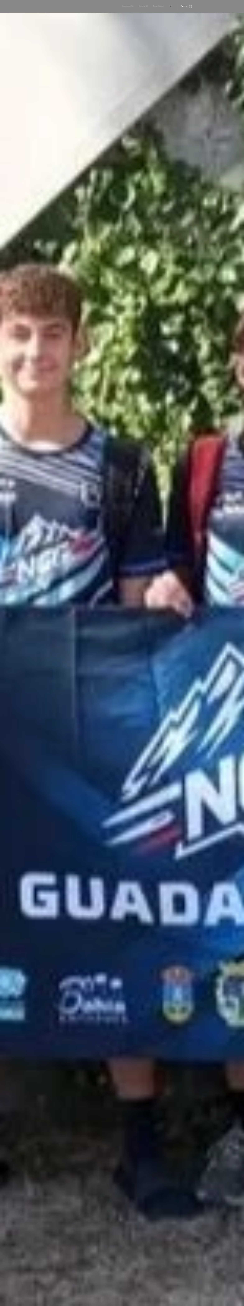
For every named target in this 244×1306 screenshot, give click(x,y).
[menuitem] (121, 6)
